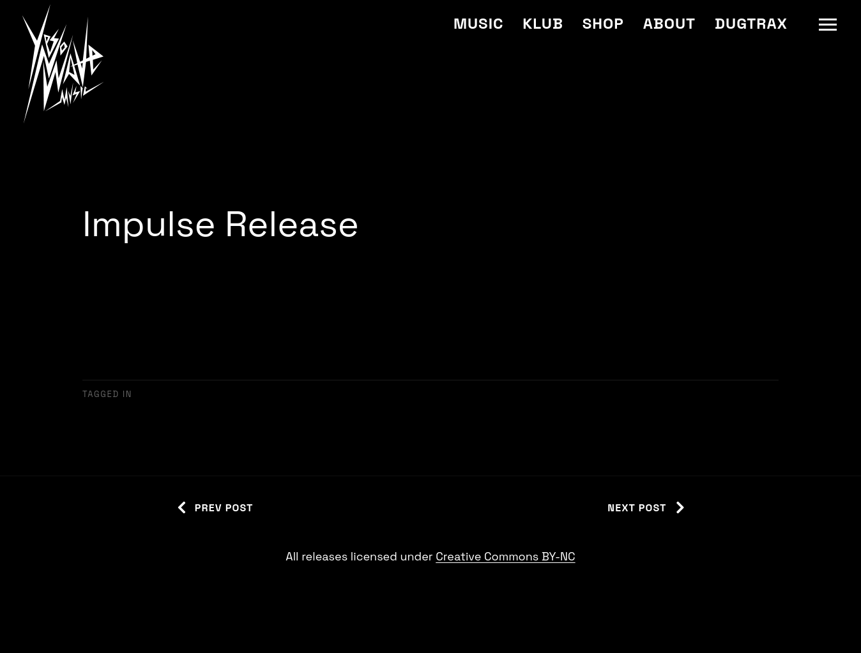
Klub (542, 23)
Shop (603, 23)
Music (478, 23)
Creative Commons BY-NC (505, 556)
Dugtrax (751, 23)
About (669, 23)
